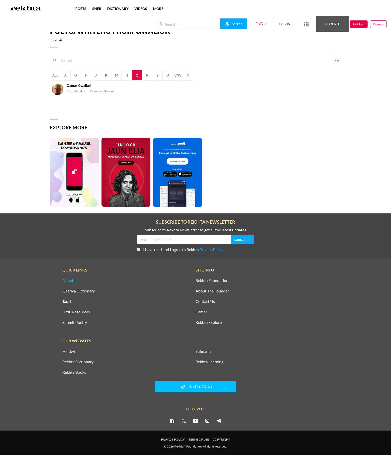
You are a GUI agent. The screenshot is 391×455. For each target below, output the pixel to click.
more (158, 8)
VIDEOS (140, 8)
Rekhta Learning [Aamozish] (209, 362)
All (55, 75)
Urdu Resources (76, 312)
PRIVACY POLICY (173, 439)
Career (201, 312)
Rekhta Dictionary (78, 362)
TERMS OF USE (199, 439)
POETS (80, 8)
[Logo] (25, 8)
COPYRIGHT (221, 439)
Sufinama (203, 351)
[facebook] (172, 421)
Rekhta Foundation (212, 280)
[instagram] (207, 421)
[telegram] (219, 421)
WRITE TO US (195, 387)
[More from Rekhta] (306, 23)
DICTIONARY (117, 8)
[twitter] (184, 421)
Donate (332, 24)
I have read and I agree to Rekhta (180, 249)
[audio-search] (233, 23)
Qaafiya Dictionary (78, 291)
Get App (358, 24)
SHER (96, 8)
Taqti (66, 301)
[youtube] (195, 421)
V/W (178, 75)
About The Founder (212, 291)
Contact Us (205, 301)
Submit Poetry (74, 322)
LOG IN (285, 24)
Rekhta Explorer (209, 322)
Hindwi (68, 351)
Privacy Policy (211, 249)
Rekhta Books (74, 372)
